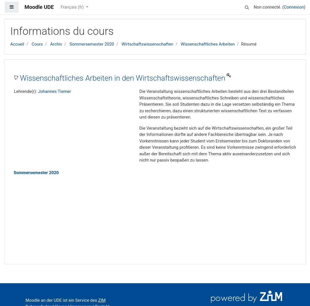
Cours (37, 44)
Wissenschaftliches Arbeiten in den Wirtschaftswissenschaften (122, 78)
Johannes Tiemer (54, 91)
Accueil (17, 44)
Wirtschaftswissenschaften (147, 44)
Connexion (294, 7)
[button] (247, 6)
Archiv (56, 44)
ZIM (102, 300)
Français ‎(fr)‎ (73, 7)
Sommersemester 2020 (91, 44)
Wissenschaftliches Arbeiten (208, 44)
